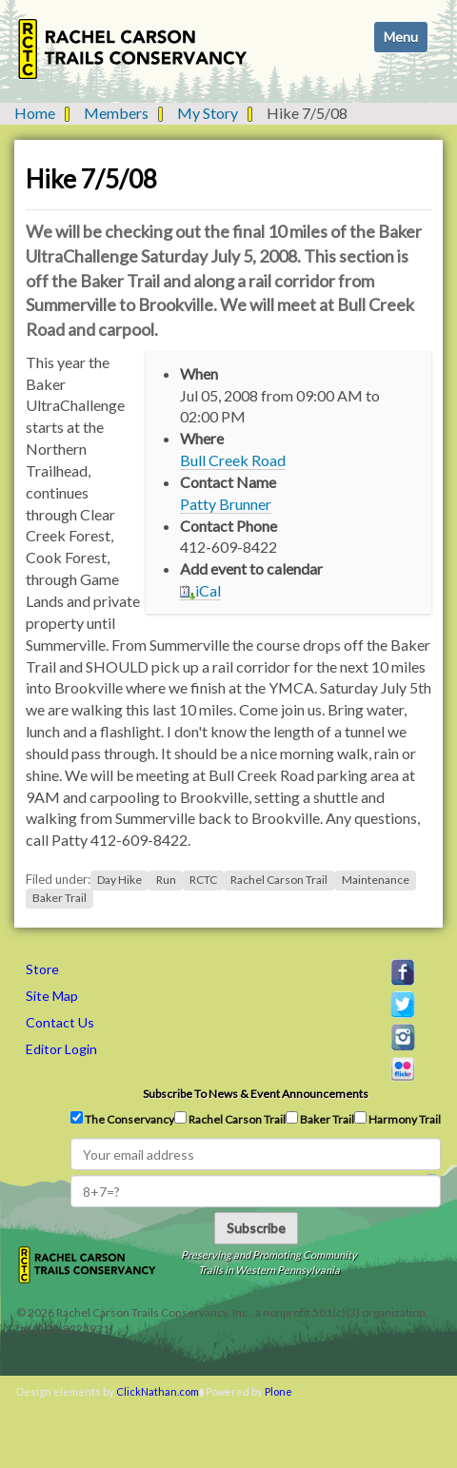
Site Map (52, 996)
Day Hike (119, 879)
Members (116, 113)
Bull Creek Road (233, 460)
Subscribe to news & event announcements (255, 1093)
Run (166, 879)
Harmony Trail (397, 1118)
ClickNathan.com (157, 1391)
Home (34, 113)
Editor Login (61, 1049)
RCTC (203, 879)
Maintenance (375, 879)
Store (42, 969)
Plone (278, 1391)
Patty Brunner (225, 504)
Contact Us (60, 1022)
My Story (207, 113)
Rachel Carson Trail (279, 879)
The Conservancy (122, 1118)
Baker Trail (59, 898)
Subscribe (256, 1228)
